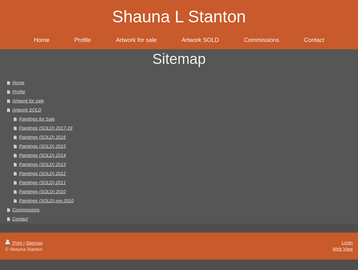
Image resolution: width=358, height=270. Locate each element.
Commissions (26, 209)
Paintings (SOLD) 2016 (42, 137)
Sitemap (34, 243)
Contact (20, 218)
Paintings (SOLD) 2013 (42, 164)
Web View (342, 248)
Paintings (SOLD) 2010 (42, 191)
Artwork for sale (28, 100)
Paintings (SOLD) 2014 (42, 155)
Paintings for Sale (37, 119)
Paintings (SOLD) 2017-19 (45, 128)
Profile (18, 91)
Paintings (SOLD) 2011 (42, 182)
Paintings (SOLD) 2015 (42, 146)
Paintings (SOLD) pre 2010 (46, 200)
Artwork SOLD (26, 109)
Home (18, 82)
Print (14, 243)
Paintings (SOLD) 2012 (42, 173)
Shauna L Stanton (179, 16)
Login (347, 242)
